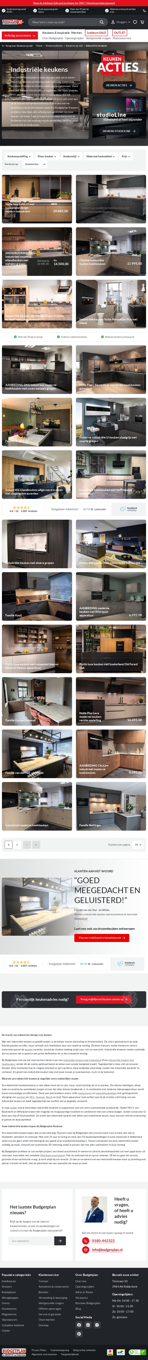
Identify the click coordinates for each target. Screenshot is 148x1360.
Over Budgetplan (52, 38)
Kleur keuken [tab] (45, 156)
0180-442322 (103, 1241)
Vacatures (81, 1297)
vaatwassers (85, 1093)
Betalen (43, 1292)
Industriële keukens (96, 45)
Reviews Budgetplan (87, 1303)
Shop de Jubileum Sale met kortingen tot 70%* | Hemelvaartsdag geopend (74, 3)
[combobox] (68, 22)
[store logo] (13, 22)
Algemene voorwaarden (44, 1354)
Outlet (6, 1330)
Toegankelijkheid (70, 1354)
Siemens (40, 1097)
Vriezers (7, 1286)
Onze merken (47, 1319)
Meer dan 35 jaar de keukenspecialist (79, 10)
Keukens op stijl (74, 45)
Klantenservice (122, 38)
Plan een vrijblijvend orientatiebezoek (100, 937)
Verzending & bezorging (53, 1297)
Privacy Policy (39, 1350)
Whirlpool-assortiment (52, 1155)
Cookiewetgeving (59, 1350)
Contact (43, 1281)
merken (21, 1097)
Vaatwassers (9, 1319)
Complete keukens (13, 1325)
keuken (29, 1049)
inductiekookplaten (106, 1093)
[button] (120, 22)
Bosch (49, 1097)
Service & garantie (50, 1314)
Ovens (6, 1303)
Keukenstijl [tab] (70, 156)
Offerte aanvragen (50, 1308)
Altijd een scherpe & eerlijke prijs (123, 10)
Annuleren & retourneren (54, 1286)
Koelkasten (9, 1281)
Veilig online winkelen (84, 1350)
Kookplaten (9, 1292)
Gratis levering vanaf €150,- (16, 10)
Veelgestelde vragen (98, 38)
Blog (78, 1308)
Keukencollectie (54, 45)
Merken (76, 32)
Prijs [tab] (124, 156)
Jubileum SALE (96, 32)
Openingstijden (74, 38)
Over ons (81, 1281)
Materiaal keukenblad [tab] (99, 156)
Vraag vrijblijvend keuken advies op (102, 999)
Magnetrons (9, 1314)
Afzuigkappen (10, 1297)
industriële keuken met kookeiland (82, 1060)
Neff (58, 1097)
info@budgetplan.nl (107, 1250)
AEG (31, 1097)
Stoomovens (9, 1308)
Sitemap (43, 1325)
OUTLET (119, 32)
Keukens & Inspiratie (56, 32)
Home (39, 45)
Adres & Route (84, 1292)
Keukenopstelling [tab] (18, 156)
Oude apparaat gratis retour (48, 10)
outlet (13, 1107)
